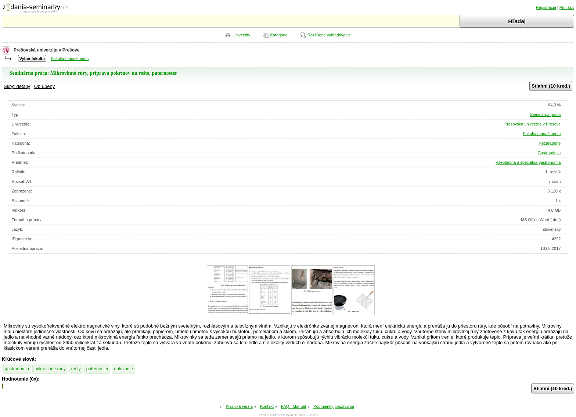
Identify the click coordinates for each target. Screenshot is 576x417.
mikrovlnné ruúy (50, 368)
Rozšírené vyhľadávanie (329, 35)
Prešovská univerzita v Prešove (46, 50)
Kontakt (267, 406)
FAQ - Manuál (293, 406)
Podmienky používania (333, 406)
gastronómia (17, 368)
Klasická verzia (239, 406)
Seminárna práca (545, 114)
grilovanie (123, 368)
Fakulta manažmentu (70, 58)
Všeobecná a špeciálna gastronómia (528, 162)
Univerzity (241, 35)
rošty (76, 368)
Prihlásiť (566, 7)
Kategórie (279, 35)
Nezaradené (550, 143)
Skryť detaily (17, 86)
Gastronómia (549, 153)
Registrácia (546, 7)
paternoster (97, 368)
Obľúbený (44, 86)
